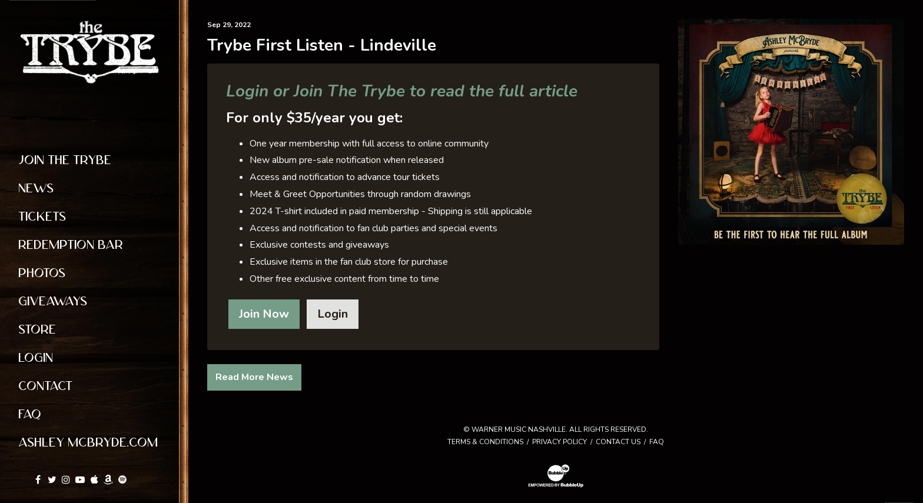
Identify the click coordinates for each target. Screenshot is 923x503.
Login (332, 314)
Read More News (254, 377)
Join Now (264, 314)
